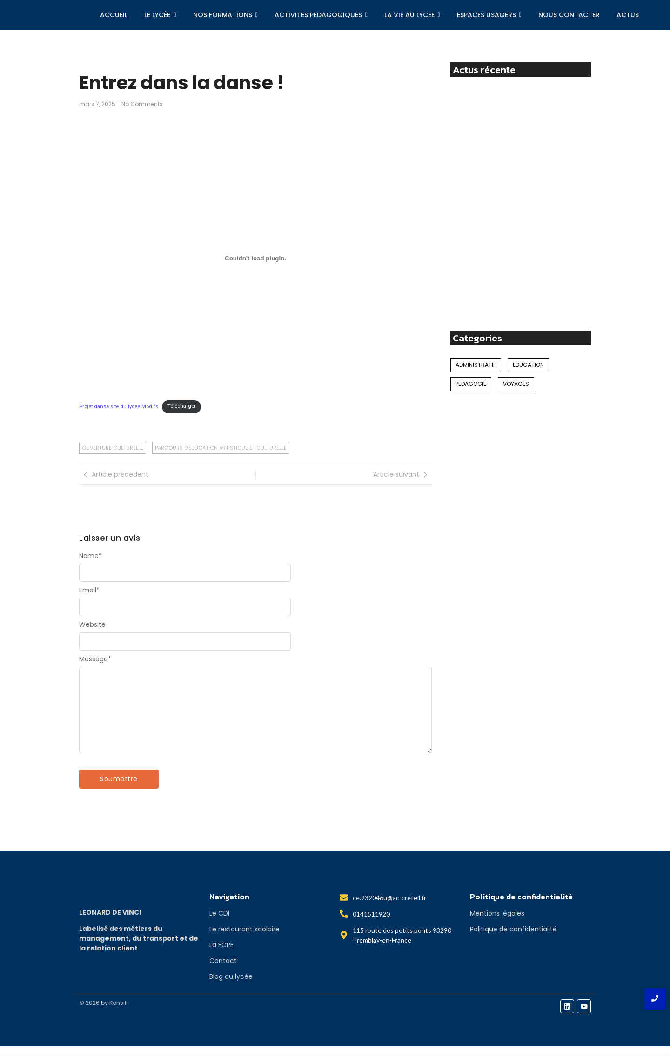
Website (92, 624)
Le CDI (219, 913)
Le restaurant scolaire (244, 929)
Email (89, 590)
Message (95, 659)
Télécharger (182, 406)
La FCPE (221, 945)
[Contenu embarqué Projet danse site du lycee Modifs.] (255, 258)
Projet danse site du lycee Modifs (118, 406)
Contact (223, 960)
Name (90, 555)
